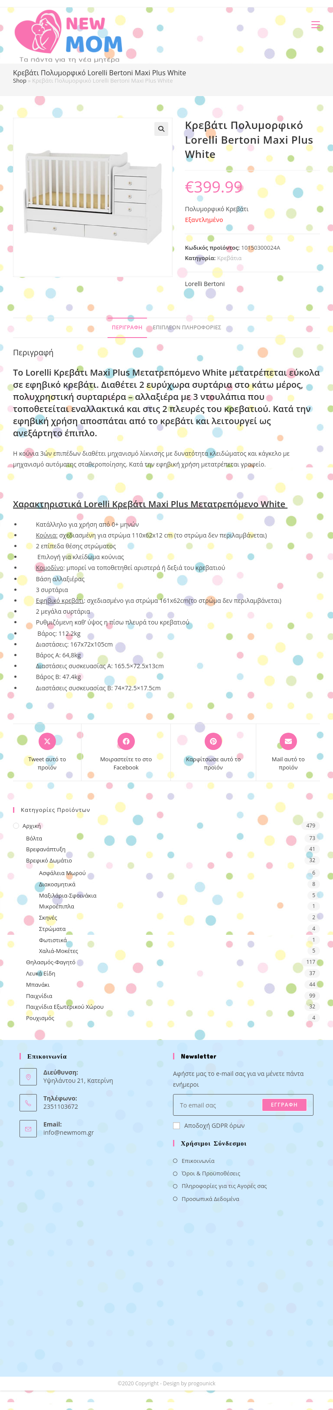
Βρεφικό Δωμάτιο (49, 860)
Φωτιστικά (53, 940)
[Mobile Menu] (312, 24)
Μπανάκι (37, 984)
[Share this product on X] (47, 752)
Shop (19, 80)
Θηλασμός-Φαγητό (50, 962)
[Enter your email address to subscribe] (243, 1105)
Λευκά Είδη (41, 973)
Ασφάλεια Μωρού (62, 873)
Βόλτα (34, 838)
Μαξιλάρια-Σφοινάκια (68, 895)
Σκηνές (48, 917)
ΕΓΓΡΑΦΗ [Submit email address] (284, 1104)
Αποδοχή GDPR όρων (209, 1125)
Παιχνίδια (39, 996)
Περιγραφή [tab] (127, 327)
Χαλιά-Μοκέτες (58, 951)
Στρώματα (52, 929)
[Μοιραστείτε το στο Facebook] (126, 752)
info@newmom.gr (68, 1132)
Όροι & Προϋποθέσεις (211, 1173)
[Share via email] (288, 752)
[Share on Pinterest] (213, 752)
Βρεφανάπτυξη (45, 849)
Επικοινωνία (198, 1161)
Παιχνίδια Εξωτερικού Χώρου (65, 1007)
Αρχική (32, 826)
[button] (161, 129)
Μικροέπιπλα (56, 906)
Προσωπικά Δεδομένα (210, 1199)
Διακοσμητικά (57, 884)
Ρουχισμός (40, 1018)
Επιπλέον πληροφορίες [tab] (187, 327)
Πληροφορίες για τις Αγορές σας (224, 1186)
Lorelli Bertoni (205, 284)
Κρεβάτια (229, 258)
